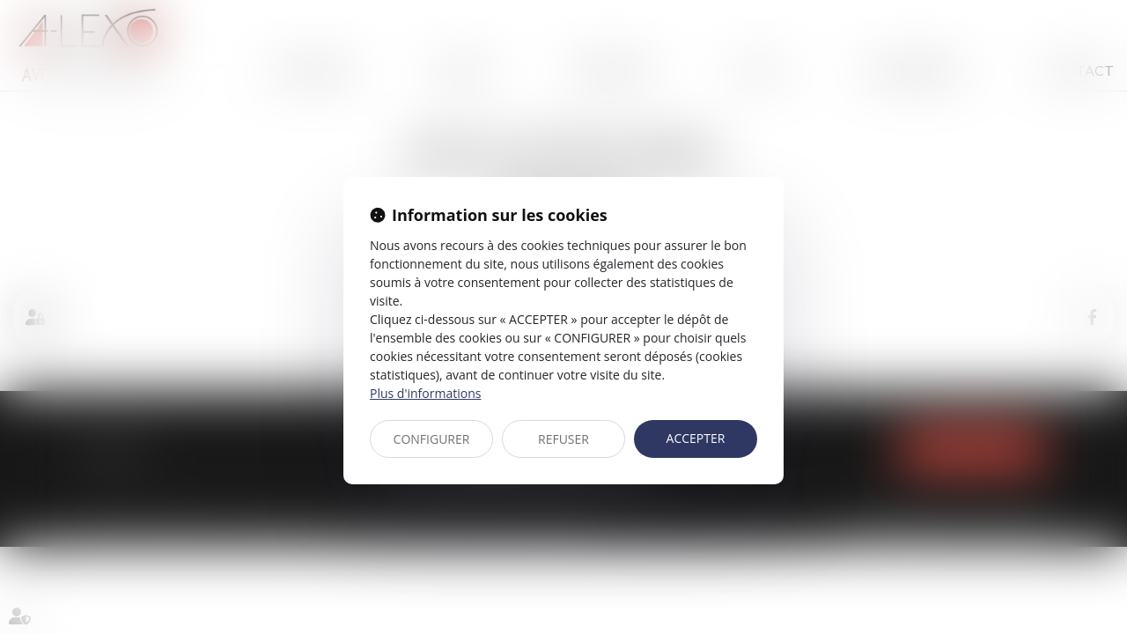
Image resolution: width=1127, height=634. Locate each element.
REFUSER (563, 439)
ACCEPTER (696, 438)
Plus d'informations (425, 393)
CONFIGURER (432, 439)
